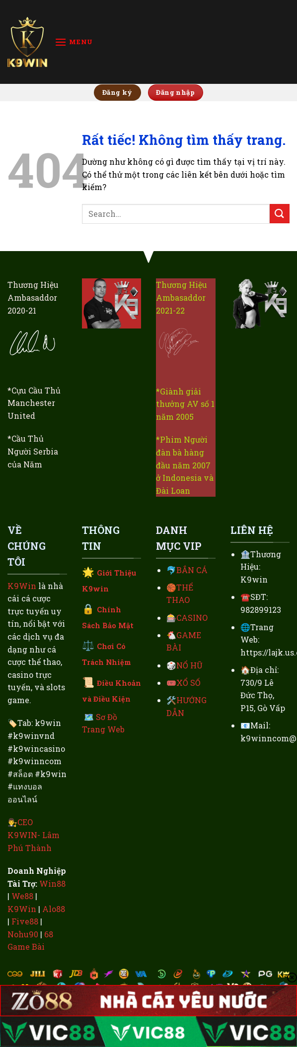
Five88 (24, 921)
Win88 (52, 883)
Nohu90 (22, 934)
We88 (22, 896)
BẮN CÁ (192, 570)
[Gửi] (280, 213)
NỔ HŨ (189, 665)
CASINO (192, 617)
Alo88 (53, 909)
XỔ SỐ (188, 682)
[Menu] (74, 42)
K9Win (21, 586)
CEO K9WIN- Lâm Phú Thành (33, 834)
